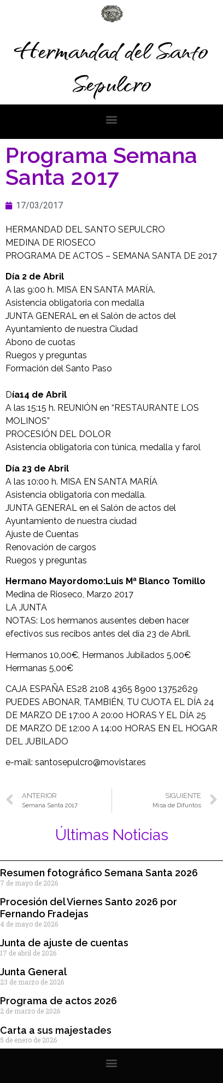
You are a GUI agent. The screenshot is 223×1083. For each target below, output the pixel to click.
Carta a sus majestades (55, 1030)
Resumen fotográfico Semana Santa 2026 (99, 872)
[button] (112, 119)
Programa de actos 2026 (58, 1000)
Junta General (33, 971)
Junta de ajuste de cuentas (64, 942)
